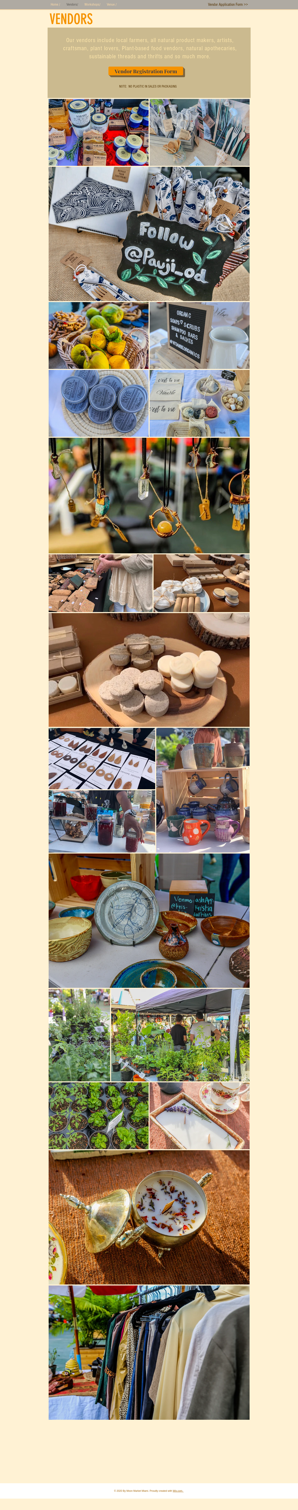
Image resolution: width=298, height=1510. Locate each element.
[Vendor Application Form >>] (228, 4)
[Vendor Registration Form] (145, 71)
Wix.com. (178, 1490)
